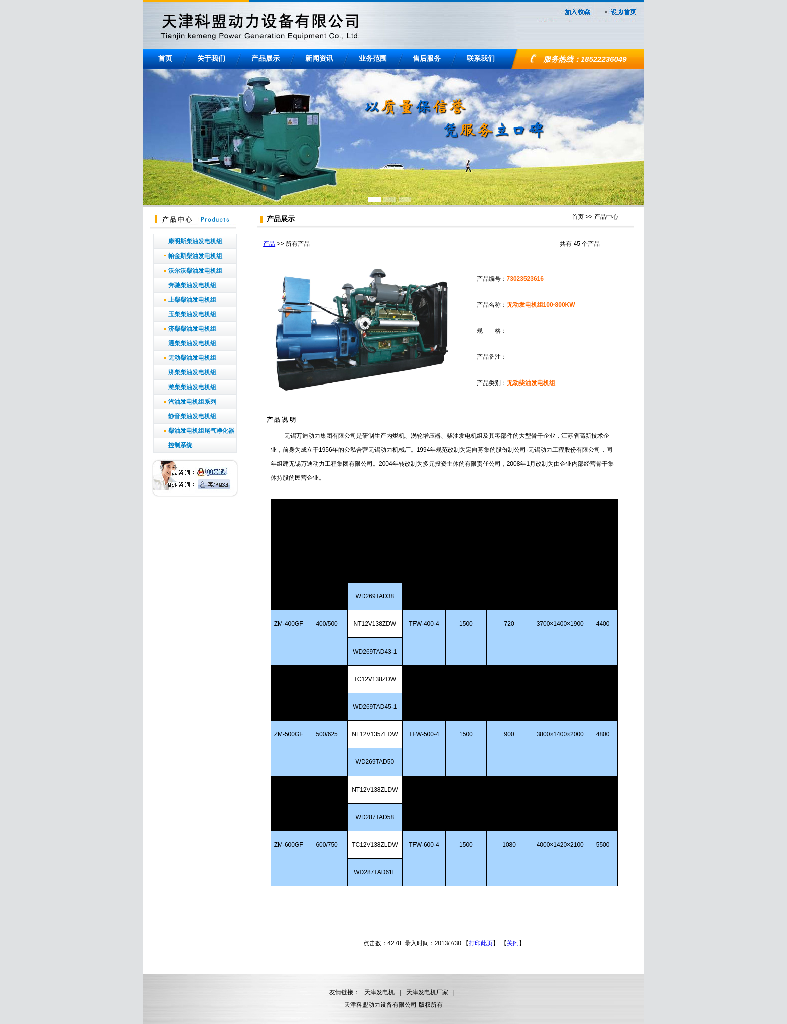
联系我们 (481, 58)
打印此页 (481, 943)
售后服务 (427, 58)
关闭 (513, 943)
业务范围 (373, 58)
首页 (165, 58)
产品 (269, 243)
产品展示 (265, 58)
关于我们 (211, 58)
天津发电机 (379, 992)
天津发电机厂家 (427, 992)
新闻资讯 (319, 58)
